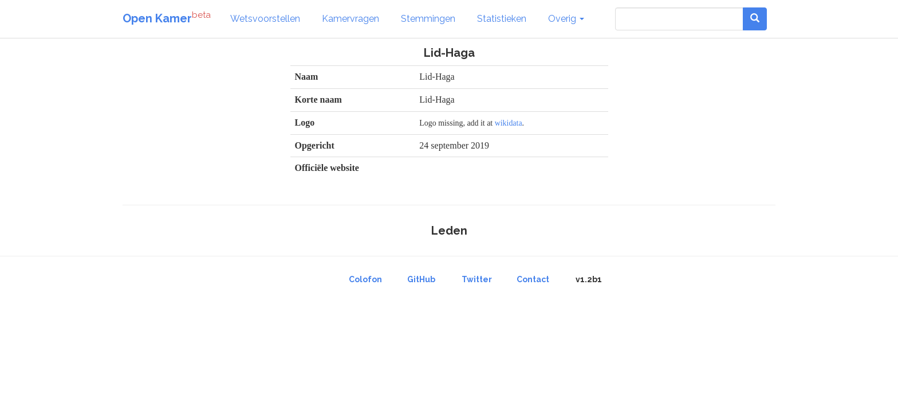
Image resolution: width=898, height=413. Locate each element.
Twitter (477, 279)
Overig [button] (566, 18)
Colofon (365, 279)
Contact (533, 279)
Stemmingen (428, 18)
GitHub (421, 279)
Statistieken (501, 18)
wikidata (508, 123)
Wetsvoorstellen (265, 18)
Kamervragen (350, 18)
